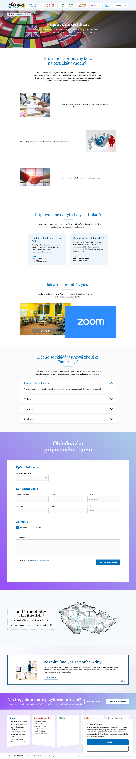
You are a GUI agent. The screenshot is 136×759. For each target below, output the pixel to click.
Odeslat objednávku (108, 562)
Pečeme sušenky (40, 731)
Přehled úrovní (94, 701)
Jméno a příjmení (22, 494)
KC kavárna (106, 5)
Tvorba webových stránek (36, 756)
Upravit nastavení (108, 749)
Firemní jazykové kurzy (18, 732)
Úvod (12, 14)
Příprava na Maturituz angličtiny (42, 727)
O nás (94, 5)
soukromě (23, 528)
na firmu (38, 528)
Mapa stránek (82, 756)
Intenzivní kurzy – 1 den (19, 722)
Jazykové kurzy (34, 5)
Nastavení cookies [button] (97, 756)
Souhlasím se (34, 561)
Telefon (90, 494)
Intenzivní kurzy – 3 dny (19, 724)
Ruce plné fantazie (41, 734)
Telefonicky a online (66, 5)
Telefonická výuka (17, 739)
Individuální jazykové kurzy (18, 735)
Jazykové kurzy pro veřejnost (17, 728)
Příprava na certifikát (25, 473)
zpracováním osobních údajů (39, 561)
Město (54, 506)
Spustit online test (117, 701)
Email (54, 494)
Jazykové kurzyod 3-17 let (40, 723)
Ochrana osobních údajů (115, 756)
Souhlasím (107, 742)
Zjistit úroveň (82, 5)
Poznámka (20, 537)
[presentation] (32, 572)
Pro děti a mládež (49, 5)
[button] (121, 680)
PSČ (89, 506)
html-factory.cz (50, 756)
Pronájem (121, 5)
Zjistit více (50, 677)
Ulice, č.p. (19, 506)
